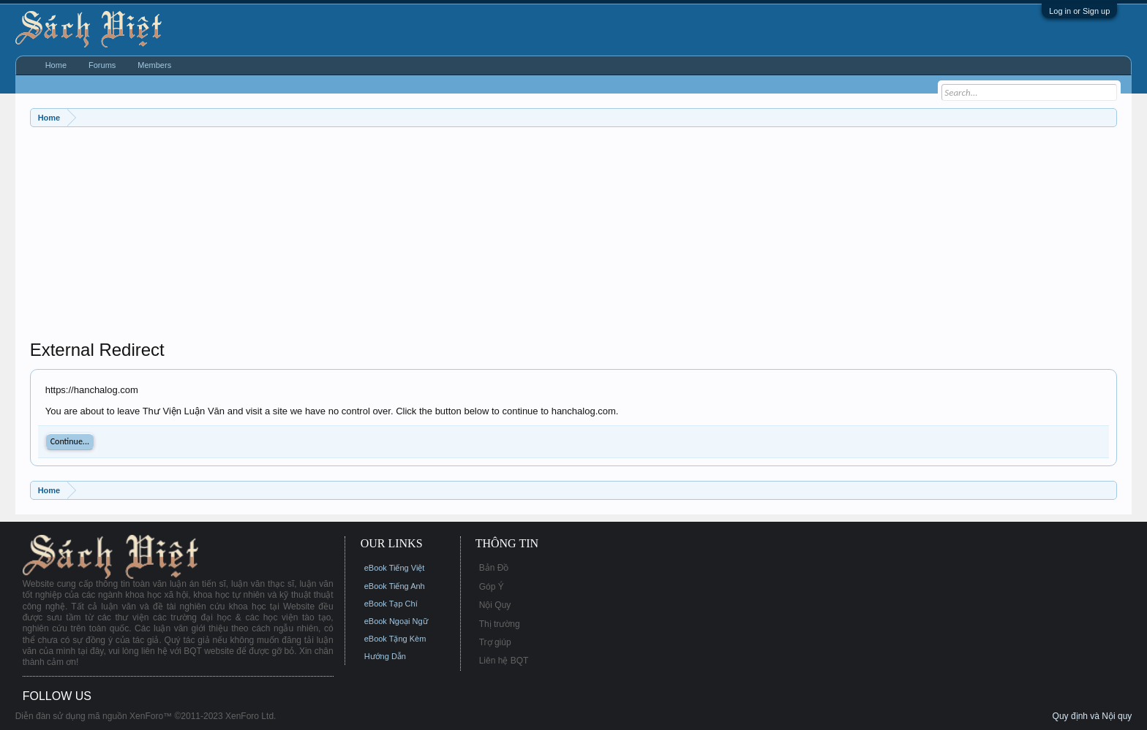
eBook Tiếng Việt (394, 567)
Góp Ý (491, 587)
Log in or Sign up (1079, 11)
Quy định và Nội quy (1092, 716)
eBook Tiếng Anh (394, 586)
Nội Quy (495, 605)
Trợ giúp (495, 642)
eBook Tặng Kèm (395, 638)
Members (154, 65)
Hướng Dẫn (385, 656)
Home (56, 65)
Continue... (69, 441)
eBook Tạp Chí (391, 603)
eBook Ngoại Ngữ (396, 621)
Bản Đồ (494, 568)
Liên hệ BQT (504, 660)
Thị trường (499, 624)
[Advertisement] (469, 236)
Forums (102, 65)
